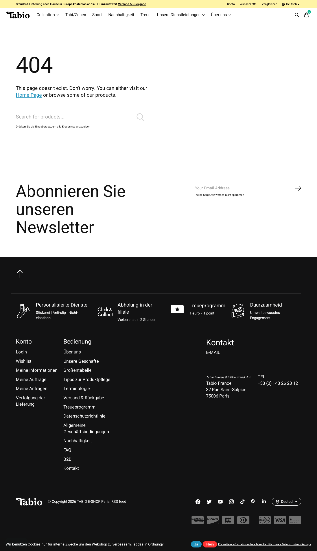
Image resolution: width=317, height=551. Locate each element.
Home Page (29, 98)
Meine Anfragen (31, 396)
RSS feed (118, 509)
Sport (96, 16)
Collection (49, 16)
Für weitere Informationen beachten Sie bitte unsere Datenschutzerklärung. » (264, 544)
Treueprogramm (207, 313)
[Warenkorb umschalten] (304, 16)
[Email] (248, 197)
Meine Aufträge (31, 387)
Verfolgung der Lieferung (30, 408)
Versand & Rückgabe (83, 405)
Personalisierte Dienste (61, 312)
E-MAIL (213, 360)
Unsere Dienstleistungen (175, 16)
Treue (141, 16)
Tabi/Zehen (75, 16)
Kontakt (71, 476)
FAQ (67, 457)
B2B (67, 466)
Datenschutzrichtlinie (84, 423)
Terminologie (76, 396)
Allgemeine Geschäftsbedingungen (86, 435)
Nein (210, 544)
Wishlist (23, 368)
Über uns (213, 16)
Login (21, 359)
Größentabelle (77, 378)
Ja (196, 544)
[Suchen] (83, 122)
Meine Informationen (36, 378)
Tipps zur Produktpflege (86, 387)
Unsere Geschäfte (81, 368)
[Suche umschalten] (295, 16)
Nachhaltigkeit (118, 16)
